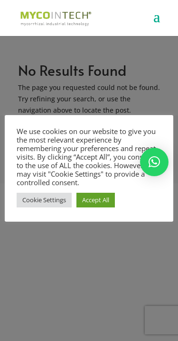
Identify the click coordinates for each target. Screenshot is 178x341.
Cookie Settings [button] (44, 200)
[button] (154, 162)
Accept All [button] (95, 200)
